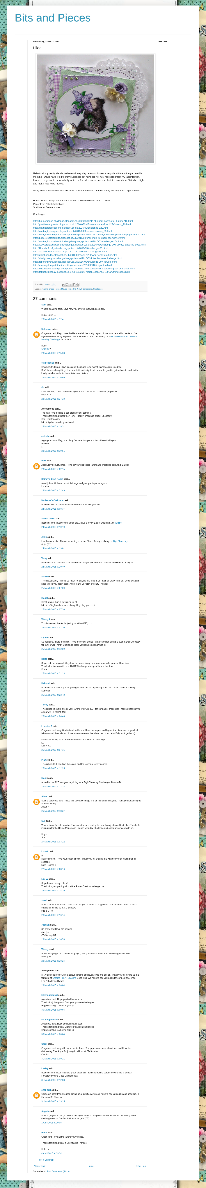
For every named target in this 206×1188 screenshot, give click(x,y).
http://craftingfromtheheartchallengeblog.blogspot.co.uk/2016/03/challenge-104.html (78, 241)
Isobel (44, 598)
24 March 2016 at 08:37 (53, 509)
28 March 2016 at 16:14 (53, 915)
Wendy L (46, 619)
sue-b (44, 900)
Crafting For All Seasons (64, 978)
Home (91, 1166)
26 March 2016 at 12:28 (53, 786)
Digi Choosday (120, 541)
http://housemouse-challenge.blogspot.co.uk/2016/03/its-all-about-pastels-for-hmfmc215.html (83, 221)
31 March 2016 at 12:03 (53, 1080)
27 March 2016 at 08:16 (53, 869)
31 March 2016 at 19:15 (53, 1101)
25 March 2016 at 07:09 (53, 588)
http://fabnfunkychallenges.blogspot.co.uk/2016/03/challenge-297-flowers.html (75, 261)
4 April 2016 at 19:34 (51, 1153)
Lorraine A (46, 726)
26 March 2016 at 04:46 (53, 716)
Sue (43, 821)
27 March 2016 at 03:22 (53, 841)
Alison (44, 796)
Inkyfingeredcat (49, 995)
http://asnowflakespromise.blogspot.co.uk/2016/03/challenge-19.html (70, 251)
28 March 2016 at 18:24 (53, 961)
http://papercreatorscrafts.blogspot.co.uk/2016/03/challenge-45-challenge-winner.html (79, 237)
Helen (44, 1132)
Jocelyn (45, 925)
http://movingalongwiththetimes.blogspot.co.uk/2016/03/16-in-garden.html (72, 265)
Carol (44, 1044)
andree (45, 576)
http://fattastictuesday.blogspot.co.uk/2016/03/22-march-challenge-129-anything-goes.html (81, 272)
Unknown (46, 329)
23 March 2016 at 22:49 (53, 490)
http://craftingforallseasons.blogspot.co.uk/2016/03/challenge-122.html (70, 227)
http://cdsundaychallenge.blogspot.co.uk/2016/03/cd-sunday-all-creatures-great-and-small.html (84, 268)
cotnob (45, 436)
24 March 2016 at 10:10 (53, 527)
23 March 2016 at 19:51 (53, 451)
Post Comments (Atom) (58, 1171)
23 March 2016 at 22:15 (53, 469)
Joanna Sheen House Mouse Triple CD (59, 289)
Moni (44, 778)
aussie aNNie (48, 518)
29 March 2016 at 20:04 (53, 985)
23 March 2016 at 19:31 (53, 426)
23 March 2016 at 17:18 (53, 399)
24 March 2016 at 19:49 (53, 566)
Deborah (45, 683)
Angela (45, 1111)
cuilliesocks (47, 363)
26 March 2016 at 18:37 (53, 811)
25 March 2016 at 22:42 (53, 695)
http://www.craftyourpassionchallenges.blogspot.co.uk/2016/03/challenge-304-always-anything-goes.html (89, 244)
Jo (42, 387)
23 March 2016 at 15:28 (53, 353)
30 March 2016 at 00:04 (53, 1010)
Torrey (44, 704)
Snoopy (45, 349)
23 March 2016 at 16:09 (53, 377)
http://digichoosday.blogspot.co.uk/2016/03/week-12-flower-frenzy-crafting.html (75, 255)
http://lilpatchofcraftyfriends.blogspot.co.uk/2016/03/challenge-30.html (70, 248)
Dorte (44, 659)
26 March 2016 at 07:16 (53, 750)
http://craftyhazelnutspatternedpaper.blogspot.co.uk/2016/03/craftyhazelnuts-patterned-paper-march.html (89, 234)
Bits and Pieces (53, 18)
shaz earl (46, 1090)
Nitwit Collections (84, 289)
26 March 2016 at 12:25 (53, 768)
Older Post (141, 1166)
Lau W (44, 879)
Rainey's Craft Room (52, 479)
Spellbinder (98, 289)
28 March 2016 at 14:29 (53, 890)
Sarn (43, 304)
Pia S (44, 760)
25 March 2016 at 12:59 (53, 649)
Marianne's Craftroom (52, 500)
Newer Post (39, 1166)
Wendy (45, 949)
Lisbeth (45, 851)
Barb (43, 460)
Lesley (44, 1068)
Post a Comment (46, 1160)
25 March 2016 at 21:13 (53, 673)
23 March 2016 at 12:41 (53, 319)
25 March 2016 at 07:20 (53, 609)
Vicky (44, 558)
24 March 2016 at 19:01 (53, 548)
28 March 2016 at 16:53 (53, 939)
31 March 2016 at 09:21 (53, 1058)
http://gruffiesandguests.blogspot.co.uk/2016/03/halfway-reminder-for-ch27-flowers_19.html (82, 224)
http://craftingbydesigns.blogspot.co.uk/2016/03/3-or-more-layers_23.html (72, 231)
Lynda (44, 637)
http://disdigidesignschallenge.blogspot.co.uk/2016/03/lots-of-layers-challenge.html (77, 258)
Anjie (44, 537)
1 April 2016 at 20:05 (51, 1122)
